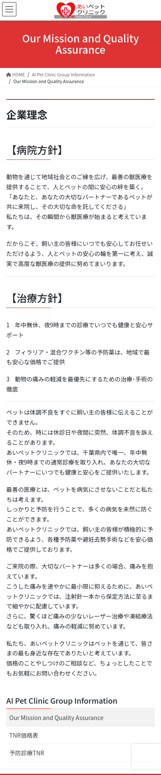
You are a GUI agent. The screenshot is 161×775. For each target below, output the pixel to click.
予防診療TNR (26, 753)
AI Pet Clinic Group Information (61, 700)
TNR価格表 (23, 735)
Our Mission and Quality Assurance (56, 717)
